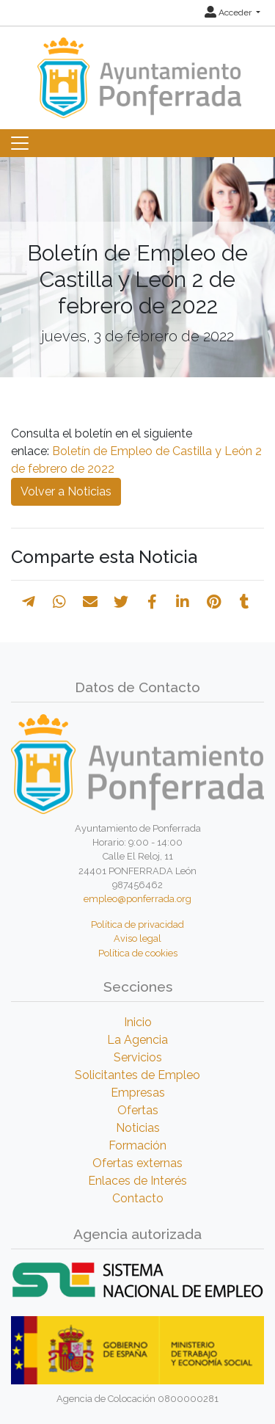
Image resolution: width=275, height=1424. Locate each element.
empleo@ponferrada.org (137, 898)
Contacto (138, 1198)
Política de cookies (137, 953)
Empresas (138, 1093)
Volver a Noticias (66, 491)
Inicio (138, 1022)
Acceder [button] (229, 12)
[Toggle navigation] (20, 143)
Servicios (138, 1057)
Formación (137, 1145)
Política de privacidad (137, 924)
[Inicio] (137, 71)
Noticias (138, 1128)
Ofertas (137, 1110)
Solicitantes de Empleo (137, 1075)
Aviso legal (137, 938)
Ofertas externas (137, 1163)
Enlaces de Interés (137, 1181)
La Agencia (137, 1040)
